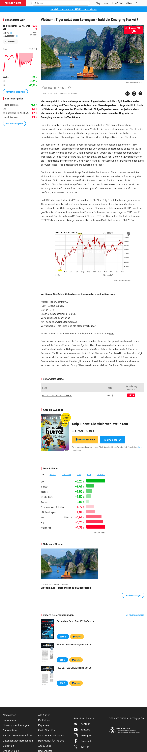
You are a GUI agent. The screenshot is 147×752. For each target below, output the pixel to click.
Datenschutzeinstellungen (18, 740)
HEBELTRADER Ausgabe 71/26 (74, 644)
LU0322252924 (10, 35)
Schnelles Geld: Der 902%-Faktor (75, 621)
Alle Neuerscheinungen (135, 615)
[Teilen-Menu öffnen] (127, 93)
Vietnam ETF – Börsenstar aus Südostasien (66, 587)
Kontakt (82, 723)
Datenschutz (10, 730)
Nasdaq (53, 474)
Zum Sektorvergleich (14, 123)
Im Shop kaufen (112, 439)
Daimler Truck (47, 496)
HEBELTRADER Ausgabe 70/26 (74, 667)
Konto (140, 447)
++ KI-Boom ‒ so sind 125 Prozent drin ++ (74, 9)
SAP (42, 481)
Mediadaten (9, 714)
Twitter (81, 746)
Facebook (83, 741)
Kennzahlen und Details (15, 91)
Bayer (43, 522)
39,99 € (63, 636)
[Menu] (143, 3)
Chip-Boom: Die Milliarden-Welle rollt (100, 424)
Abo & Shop (44, 745)
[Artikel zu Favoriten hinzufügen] (140, 93)
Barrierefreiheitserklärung (18, 735)
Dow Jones (66, 474)
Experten (43, 725)
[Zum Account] (106, 3)
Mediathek (44, 720)
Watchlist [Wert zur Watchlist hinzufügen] (11, 41)
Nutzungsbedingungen (16, 725)
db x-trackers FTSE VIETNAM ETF (16, 27)
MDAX (79, 474)
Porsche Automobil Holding (52, 507)
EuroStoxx (101, 474)
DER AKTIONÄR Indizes (51, 740)
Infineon (44, 486)
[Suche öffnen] (34, 3)
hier (111, 333)
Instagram (83, 735)
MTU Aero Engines (48, 512)
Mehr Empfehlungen (133, 595)
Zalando (44, 491)
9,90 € (62, 659)
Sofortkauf (85, 439)
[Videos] (129, 3)
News (67, 517)
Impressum (9, 720)
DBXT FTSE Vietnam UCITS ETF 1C (56, 87)
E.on (43, 517)
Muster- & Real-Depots (51, 735)
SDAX (89, 474)
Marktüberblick (46, 730)
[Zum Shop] (98, 3)
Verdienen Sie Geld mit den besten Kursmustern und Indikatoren (78, 294)
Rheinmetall (46, 527)
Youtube (82, 729)
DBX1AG (7, 32)
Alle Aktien (44, 714)
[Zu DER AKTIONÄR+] (117, 3)
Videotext (8, 745)
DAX (42, 474)
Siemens (44, 502)
